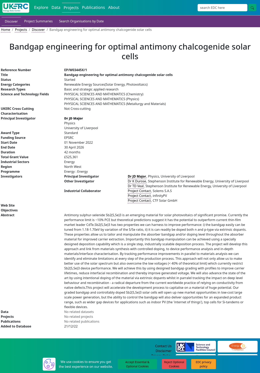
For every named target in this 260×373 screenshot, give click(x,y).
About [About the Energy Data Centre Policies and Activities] (114, 7)
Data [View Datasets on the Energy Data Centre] (56, 7)
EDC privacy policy (203, 364)
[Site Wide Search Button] (252, 7)
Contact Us (163, 346)
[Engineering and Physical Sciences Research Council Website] (237, 346)
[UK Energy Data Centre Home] (15, 8)
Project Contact (139, 191)
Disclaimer (163, 351)
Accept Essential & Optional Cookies (137, 364)
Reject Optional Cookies (174, 364)
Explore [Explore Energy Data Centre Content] (41, 7)
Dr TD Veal (136, 186)
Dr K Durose (137, 181)
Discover (11, 21)
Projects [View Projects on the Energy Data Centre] (71, 7)
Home (5, 29)
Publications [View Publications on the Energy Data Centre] (93, 7)
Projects (21, 29)
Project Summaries (38, 21)
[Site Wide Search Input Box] (222, 7)
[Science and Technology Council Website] (195, 346)
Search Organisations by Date (81, 21)
